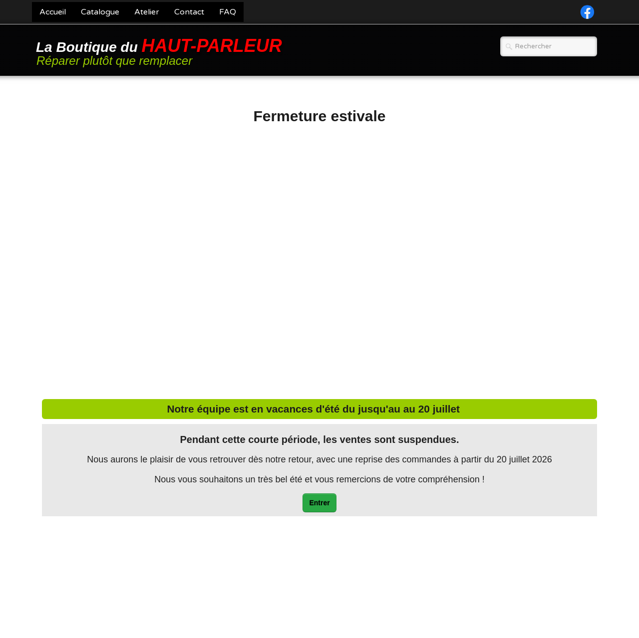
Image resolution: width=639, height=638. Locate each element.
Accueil (52, 12)
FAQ (227, 12)
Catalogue (100, 12)
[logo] (161, 51)
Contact (189, 12)
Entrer (319, 503)
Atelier (146, 12)
